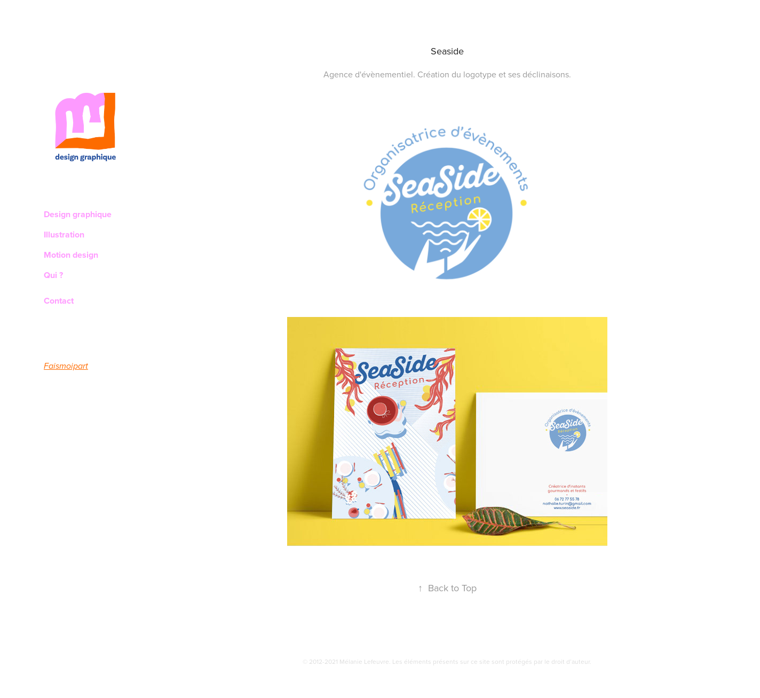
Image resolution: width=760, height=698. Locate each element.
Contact (59, 301)
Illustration (64, 234)
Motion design (71, 255)
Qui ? (53, 275)
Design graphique (78, 214)
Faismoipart (66, 366)
